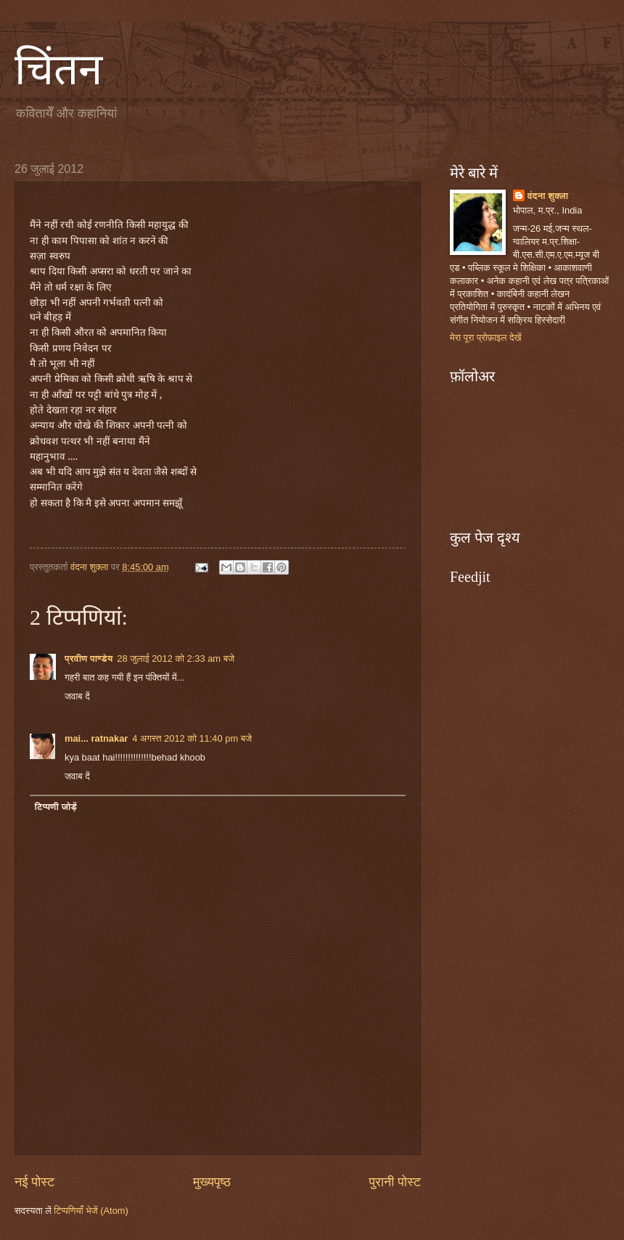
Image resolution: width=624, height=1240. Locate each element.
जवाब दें (77, 696)
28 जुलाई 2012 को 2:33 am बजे (175, 658)
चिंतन (58, 70)
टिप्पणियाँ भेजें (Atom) (91, 1210)
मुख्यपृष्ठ (212, 1182)
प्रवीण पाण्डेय (88, 658)
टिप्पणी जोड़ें (55, 806)
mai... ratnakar (96, 738)
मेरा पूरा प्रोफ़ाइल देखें (486, 337)
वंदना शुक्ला (548, 195)
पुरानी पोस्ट (395, 1182)
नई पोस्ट (34, 1182)
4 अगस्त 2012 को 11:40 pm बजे (192, 738)
